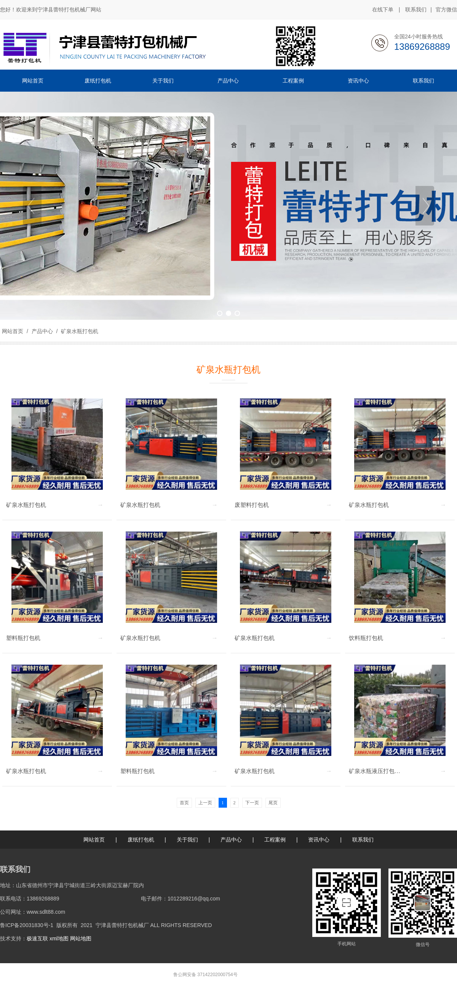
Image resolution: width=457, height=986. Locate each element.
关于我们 (187, 840)
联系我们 (416, 9)
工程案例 (275, 840)
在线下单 (382, 9)
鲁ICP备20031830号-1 (26, 925)
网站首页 (12, 331)
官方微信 (446, 9)
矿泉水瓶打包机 (78, 331)
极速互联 (37, 938)
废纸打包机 (141, 840)
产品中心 (42, 331)
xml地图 (59, 938)
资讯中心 (318, 840)
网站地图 (80, 938)
